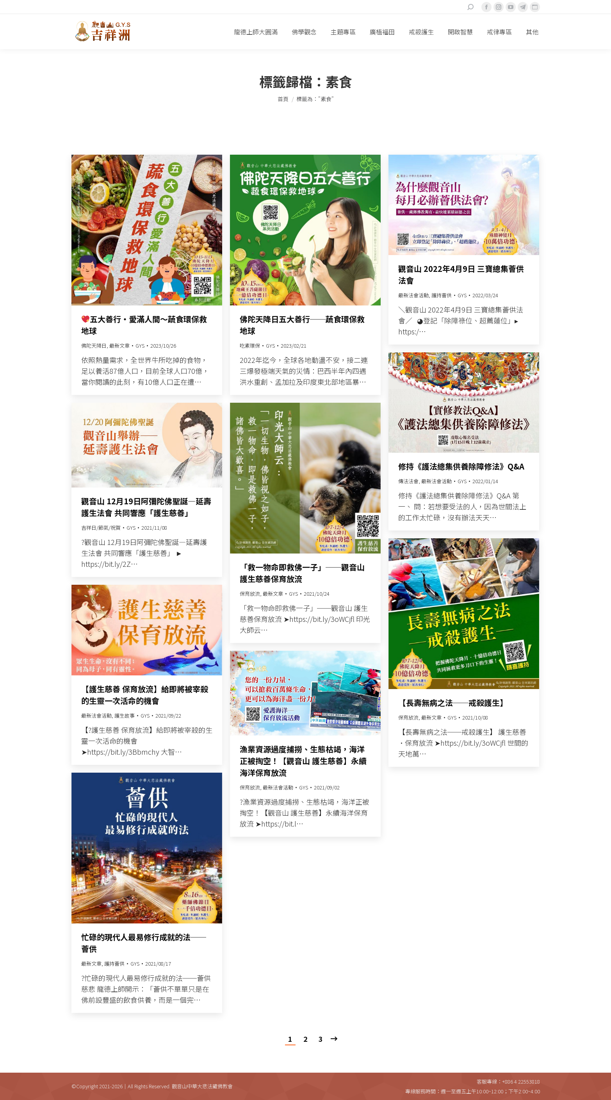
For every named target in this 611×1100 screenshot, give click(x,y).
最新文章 (119, 345)
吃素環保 (250, 345)
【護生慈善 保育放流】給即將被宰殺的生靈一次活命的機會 (144, 694)
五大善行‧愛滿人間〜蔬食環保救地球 (144, 324)
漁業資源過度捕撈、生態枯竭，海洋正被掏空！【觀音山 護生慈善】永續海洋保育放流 (303, 760)
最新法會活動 (413, 295)
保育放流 (250, 593)
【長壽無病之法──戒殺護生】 (453, 702)
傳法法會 (408, 481)
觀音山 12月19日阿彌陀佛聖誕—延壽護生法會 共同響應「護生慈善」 (146, 506)
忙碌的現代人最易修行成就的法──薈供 (143, 942)
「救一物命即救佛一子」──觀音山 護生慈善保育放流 (302, 572)
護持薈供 (441, 295)
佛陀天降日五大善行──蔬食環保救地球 (302, 324)
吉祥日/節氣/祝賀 (101, 527)
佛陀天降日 (94, 345)
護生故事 (124, 715)
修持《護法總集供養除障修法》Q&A (461, 466)
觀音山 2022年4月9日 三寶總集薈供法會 (461, 274)
